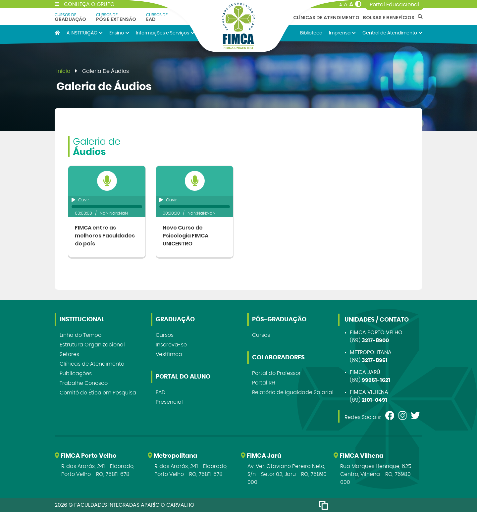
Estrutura (92, 344)
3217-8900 (375, 340)
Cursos (165, 335)
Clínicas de (92, 364)
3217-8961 (375, 360)
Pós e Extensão (116, 17)
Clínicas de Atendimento (326, 17)
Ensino (119, 32)
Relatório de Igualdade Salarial (293, 392)
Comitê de (98, 392)
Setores (69, 354)
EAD (157, 17)
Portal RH (263, 382)
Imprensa (342, 32)
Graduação (70, 17)
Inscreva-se (171, 344)
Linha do (80, 335)
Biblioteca (311, 32)
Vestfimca (169, 354)
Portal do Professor (276, 373)
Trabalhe (84, 383)
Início (63, 71)
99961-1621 (376, 380)
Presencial (169, 402)
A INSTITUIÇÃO (85, 32)
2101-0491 (374, 400)
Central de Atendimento (392, 32)
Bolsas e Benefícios (388, 17)
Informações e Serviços (165, 32)
